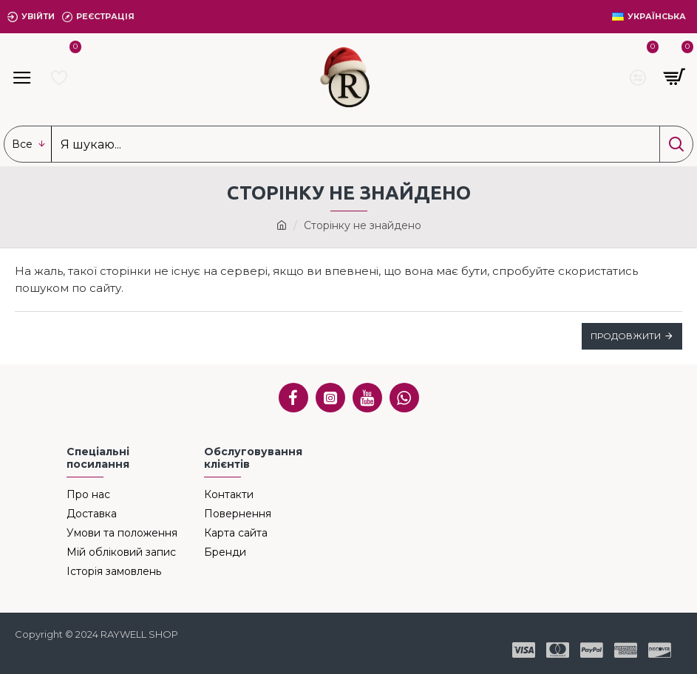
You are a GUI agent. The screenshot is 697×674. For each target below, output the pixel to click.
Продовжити (626, 335)
